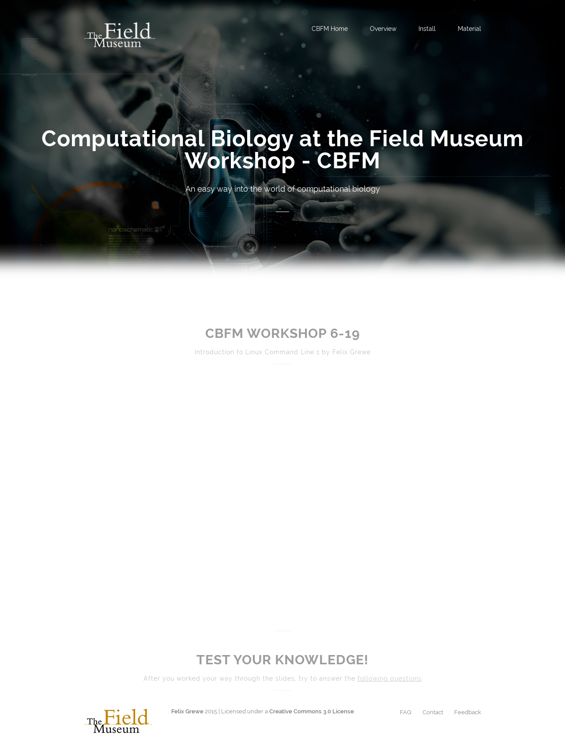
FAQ (405, 712)
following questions (390, 678)
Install (427, 28)
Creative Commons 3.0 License (311, 711)
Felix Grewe (187, 711)
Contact (432, 712)
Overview (383, 28)
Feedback (467, 712)
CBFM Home (330, 28)
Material (469, 28)
